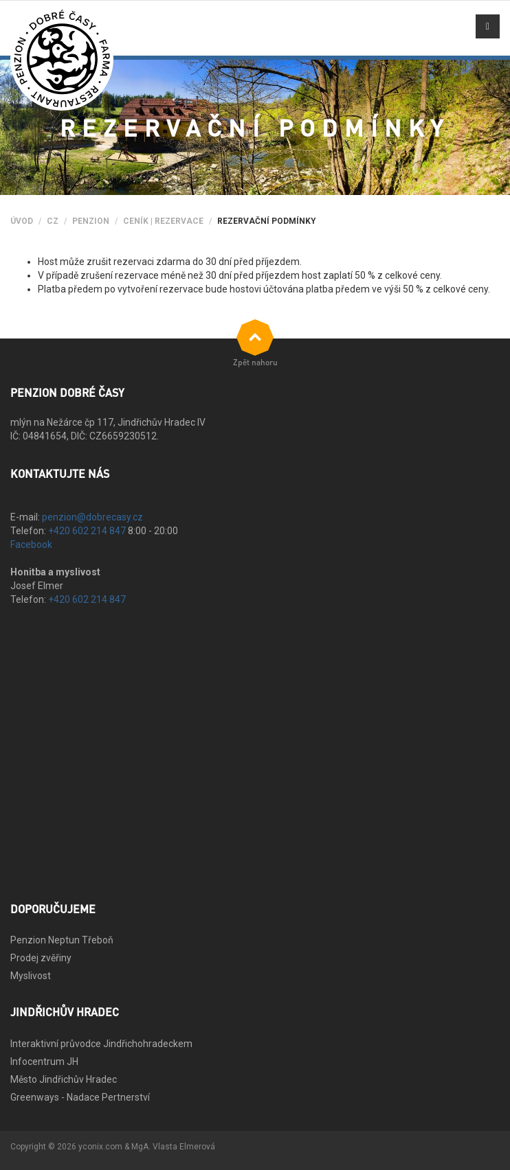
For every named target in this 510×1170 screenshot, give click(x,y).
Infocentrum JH (44, 1061)
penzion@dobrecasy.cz (92, 517)
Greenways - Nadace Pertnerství (80, 1097)
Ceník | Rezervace (163, 221)
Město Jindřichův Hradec (63, 1079)
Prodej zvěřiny (40, 957)
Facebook (31, 544)
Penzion (90, 221)
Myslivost (30, 975)
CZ (52, 221)
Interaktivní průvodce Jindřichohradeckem (101, 1043)
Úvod (21, 221)
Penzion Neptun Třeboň (61, 939)
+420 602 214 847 (87, 530)
